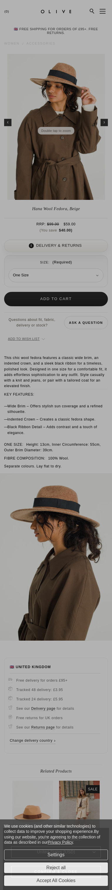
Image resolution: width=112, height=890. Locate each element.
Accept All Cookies (56, 880)
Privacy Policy (60, 842)
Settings (56, 854)
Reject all (56, 867)
